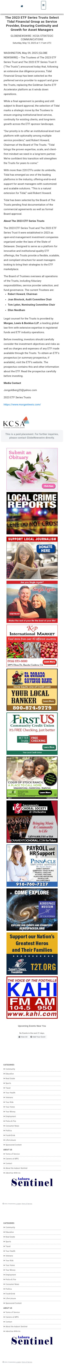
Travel (7, 1088)
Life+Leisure (9, 1140)
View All (23, 1037)
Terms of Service (11, 1154)
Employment (9, 1116)
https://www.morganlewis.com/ (22, 404)
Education (8, 1074)
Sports (7, 1083)
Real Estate (9, 1078)
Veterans (8, 1097)
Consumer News (11, 1126)
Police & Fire (9, 1121)
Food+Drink (9, 1135)
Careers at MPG (11, 1159)
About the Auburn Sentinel (15, 1168)
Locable (18, 1203)
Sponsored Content (12, 1145)
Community (9, 1069)
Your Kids (8, 1102)
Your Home (9, 1107)
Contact (7, 1163)
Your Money (9, 1112)
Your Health (9, 1093)
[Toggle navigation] (43, 5)
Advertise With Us (11, 1173)
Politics (7, 1131)
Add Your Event (37, 1037)
